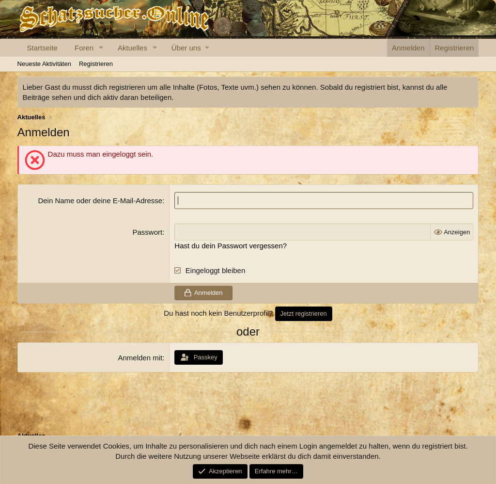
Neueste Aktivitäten (44, 63)
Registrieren (96, 63)
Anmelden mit (140, 358)
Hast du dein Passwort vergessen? (230, 246)
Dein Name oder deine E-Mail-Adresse (100, 200)
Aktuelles (132, 48)
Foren (84, 48)
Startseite (42, 48)
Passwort (147, 232)
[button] (101, 48)
